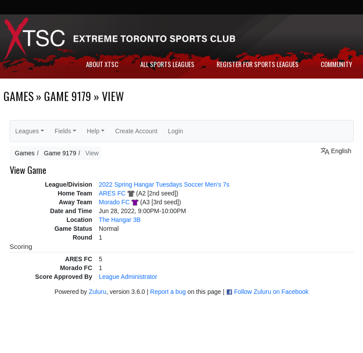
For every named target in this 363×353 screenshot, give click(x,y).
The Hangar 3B (120, 219)
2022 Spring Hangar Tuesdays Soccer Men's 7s (164, 184)
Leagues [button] (27, 131)
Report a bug (168, 291)
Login (175, 131)
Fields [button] (63, 131)
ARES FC (112, 193)
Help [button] (93, 131)
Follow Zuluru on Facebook (271, 291)
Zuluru (97, 291)
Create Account (136, 131)
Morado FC (114, 202)
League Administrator (128, 276)
